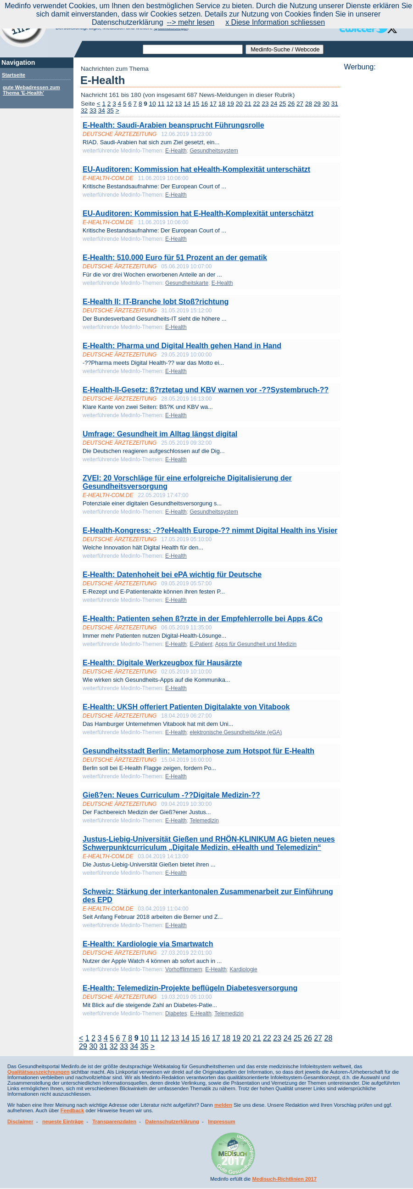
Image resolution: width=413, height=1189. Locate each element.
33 (92, 110)
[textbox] (193, 49)
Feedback (72, 1110)
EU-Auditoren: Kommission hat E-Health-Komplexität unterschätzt (198, 213)
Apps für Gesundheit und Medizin (255, 644)
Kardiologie (243, 969)
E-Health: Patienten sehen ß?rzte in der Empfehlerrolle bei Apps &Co (203, 619)
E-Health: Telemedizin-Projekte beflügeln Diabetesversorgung (190, 988)
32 (84, 110)
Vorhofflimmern (183, 969)
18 (221, 103)
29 (317, 103)
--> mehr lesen (191, 22)
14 (187, 103)
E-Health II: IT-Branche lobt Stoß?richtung (156, 302)
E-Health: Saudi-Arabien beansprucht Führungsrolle (173, 125)
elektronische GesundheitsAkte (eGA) (236, 732)
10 (152, 103)
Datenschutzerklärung (172, 1121)
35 (110, 110)
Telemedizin (204, 820)
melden (223, 1105)
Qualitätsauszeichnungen (38, 1072)
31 (334, 103)
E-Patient (201, 644)
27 (299, 103)
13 (178, 103)
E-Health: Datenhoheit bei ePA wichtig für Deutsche (172, 574)
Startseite (13, 75)
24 (273, 103)
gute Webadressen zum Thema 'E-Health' (31, 90)
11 (161, 103)
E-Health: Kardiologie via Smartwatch (148, 944)
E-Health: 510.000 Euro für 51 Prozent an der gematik (175, 257)
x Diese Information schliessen (275, 22)
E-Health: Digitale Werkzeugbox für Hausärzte (162, 663)
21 (248, 103)
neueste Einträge (63, 1121)
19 (230, 103)
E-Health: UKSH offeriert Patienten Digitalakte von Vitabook (186, 707)
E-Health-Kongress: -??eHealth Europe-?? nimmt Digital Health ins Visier (210, 530)
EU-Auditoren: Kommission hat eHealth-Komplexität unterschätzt (196, 169)
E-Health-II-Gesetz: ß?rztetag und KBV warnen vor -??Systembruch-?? (206, 390)
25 (282, 103)
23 (265, 103)
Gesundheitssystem (214, 150)
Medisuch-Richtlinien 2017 (284, 1179)
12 (169, 103)
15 (195, 103)
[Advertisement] (375, 209)
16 (204, 103)
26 (291, 103)
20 (239, 103)
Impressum (221, 1121)
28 (308, 103)
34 (101, 110)
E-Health (176, 150)
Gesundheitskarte (186, 283)
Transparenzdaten (114, 1121)
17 (213, 103)
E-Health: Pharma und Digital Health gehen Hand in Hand (182, 346)
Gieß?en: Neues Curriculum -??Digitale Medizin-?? (171, 795)
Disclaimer (20, 1121)
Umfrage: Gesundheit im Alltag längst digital (160, 434)
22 (256, 103)
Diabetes (176, 1013)
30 (326, 103)
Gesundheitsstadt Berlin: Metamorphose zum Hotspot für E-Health (198, 751)
